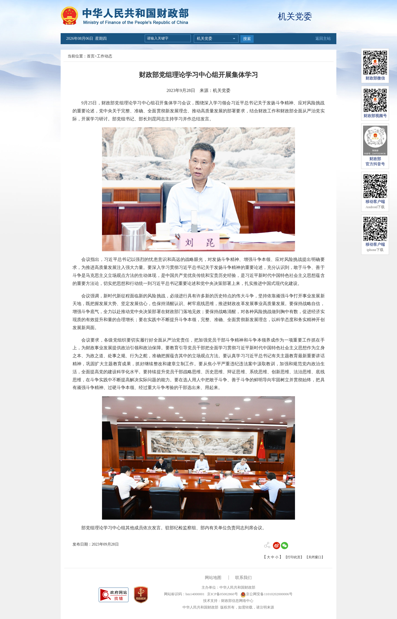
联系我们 (243, 577)
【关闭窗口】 (315, 557)
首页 (91, 56)
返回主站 (323, 38)
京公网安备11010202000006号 (266, 594)
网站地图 (213, 577)
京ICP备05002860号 (222, 594)
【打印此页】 (294, 557)
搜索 (247, 39)
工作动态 (104, 56)
